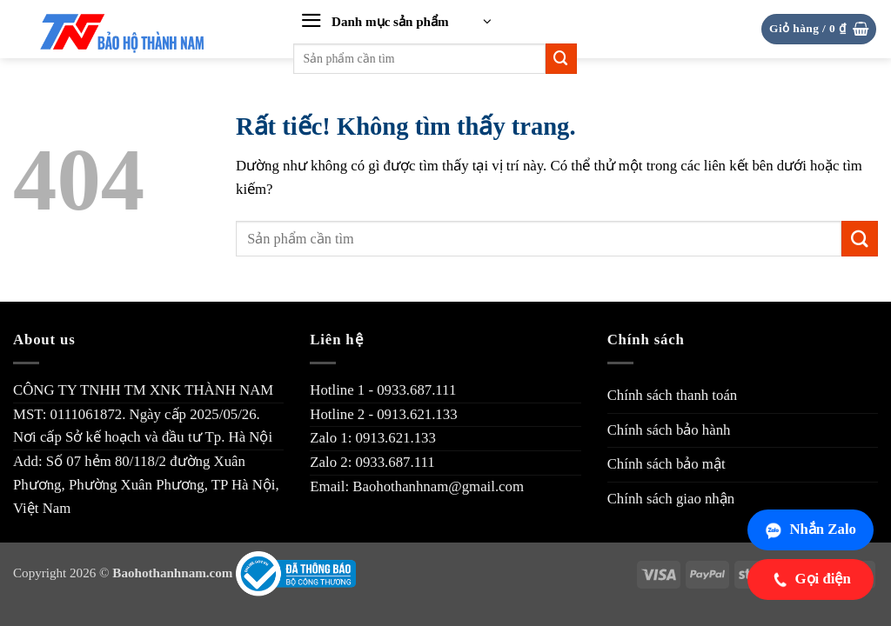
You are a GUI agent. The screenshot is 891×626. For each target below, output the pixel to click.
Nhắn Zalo (810, 529)
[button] (396, 21)
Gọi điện (811, 579)
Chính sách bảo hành (669, 430)
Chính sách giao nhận (671, 498)
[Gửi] (561, 58)
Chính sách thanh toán (672, 395)
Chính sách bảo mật (666, 464)
